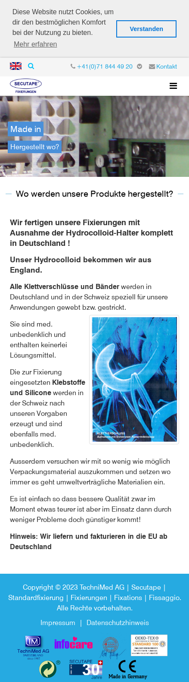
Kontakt (166, 64)
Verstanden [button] (146, 28)
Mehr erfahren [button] (35, 44)
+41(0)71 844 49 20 (105, 64)
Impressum (57, 620)
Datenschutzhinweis (118, 620)
